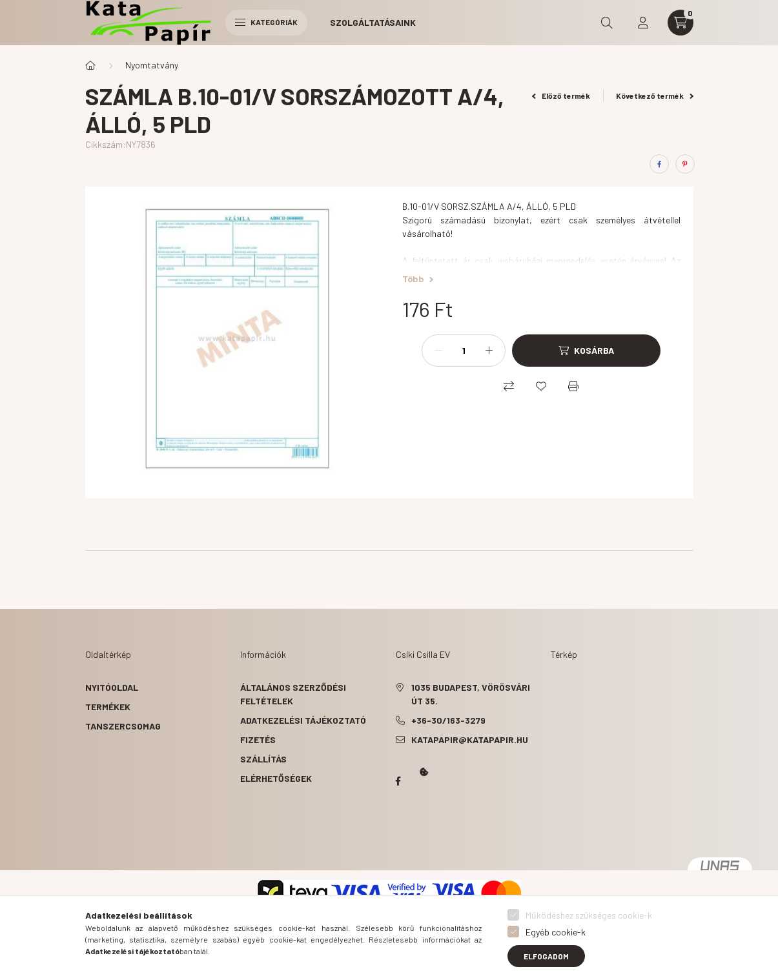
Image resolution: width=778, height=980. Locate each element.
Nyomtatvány (151, 64)
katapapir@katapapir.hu (469, 739)
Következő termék (654, 95)
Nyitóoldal (111, 687)
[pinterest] (685, 164)
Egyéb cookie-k (556, 931)
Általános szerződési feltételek (293, 694)
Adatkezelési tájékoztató (303, 720)
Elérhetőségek (276, 778)
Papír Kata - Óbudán (398, 781)
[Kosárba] (586, 350)
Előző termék (561, 95)
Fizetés (258, 739)
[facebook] (659, 164)
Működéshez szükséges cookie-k (589, 915)
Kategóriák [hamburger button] (266, 21)
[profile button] (643, 23)
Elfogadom (546, 956)
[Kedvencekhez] (541, 386)
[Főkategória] (90, 65)
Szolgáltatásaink (373, 22)
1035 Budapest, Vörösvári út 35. (470, 694)
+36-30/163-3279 (448, 720)
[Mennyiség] (463, 350)
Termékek (107, 706)
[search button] (607, 23)
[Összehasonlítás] (509, 386)
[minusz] (438, 350)
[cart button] (680, 23)
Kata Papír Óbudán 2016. (398, 831)
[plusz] (488, 350)
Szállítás (263, 758)
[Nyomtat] (573, 386)
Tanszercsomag (123, 725)
